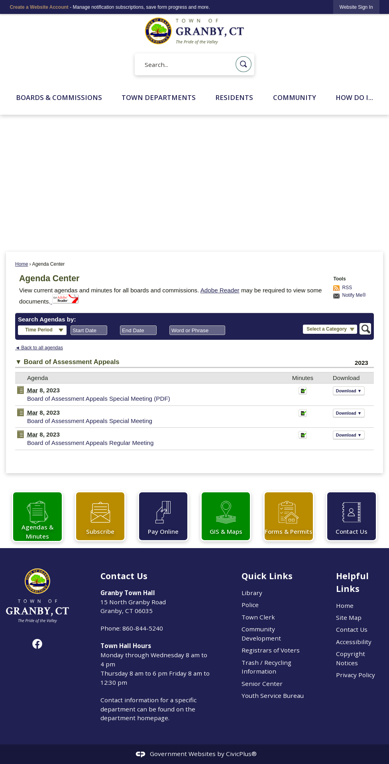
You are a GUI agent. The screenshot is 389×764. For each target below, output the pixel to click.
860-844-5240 (142, 628)
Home (21, 264)
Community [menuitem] (294, 97)
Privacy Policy (355, 675)
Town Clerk (258, 617)
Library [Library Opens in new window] (252, 593)
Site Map (348, 617)
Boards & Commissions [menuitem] (59, 97)
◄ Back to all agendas (39, 348)
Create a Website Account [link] (39, 7)
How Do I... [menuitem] (354, 97)
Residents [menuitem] (234, 97)
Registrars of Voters (271, 650)
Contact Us (351, 629)
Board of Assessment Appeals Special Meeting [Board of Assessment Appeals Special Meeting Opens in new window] (89, 420)
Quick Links (267, 576)
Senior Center (262, 684)
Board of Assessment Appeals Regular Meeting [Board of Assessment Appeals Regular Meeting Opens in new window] (90, 442)
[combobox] (89, 330)
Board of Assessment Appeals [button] (72, 362)
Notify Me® (354, 295)
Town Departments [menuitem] (159, 97)
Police (250, 605)
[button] (243, 64)
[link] (356, 7)
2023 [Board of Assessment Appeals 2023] (361, 362)
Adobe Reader (220, 290)
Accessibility (353, 642)
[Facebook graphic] (37, 644)
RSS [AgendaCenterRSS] (347, 287)
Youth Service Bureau (273, 695)
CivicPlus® (241, 754)
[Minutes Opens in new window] (303, 393)
